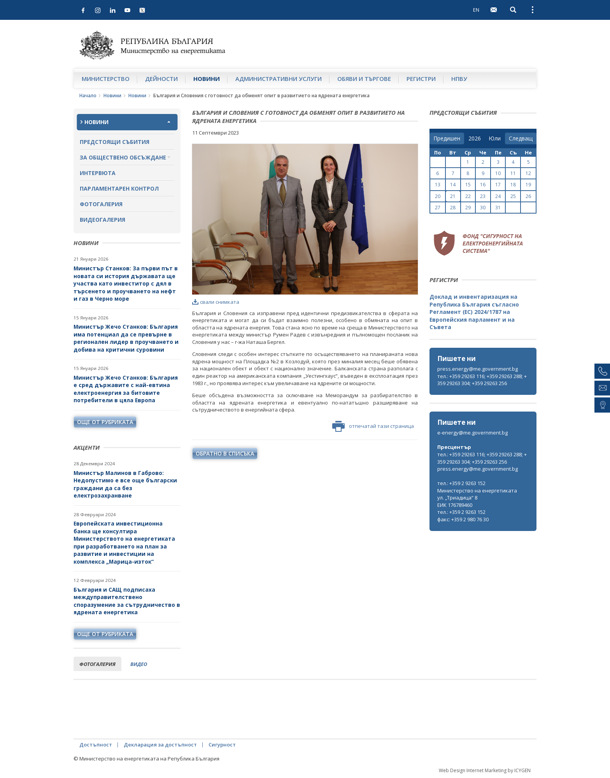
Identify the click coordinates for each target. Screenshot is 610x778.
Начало (87, 95)
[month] (495, 138)
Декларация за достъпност (160, 744)
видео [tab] (138, 664)
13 (437, 184)
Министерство (106, 78)
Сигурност (222, 744)
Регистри (421, 78)
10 (498, 173)
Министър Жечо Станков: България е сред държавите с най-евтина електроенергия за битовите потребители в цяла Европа (126, 389)
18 (513, 184)
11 (513, 173)
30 (483, 207)
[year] (474, 138)
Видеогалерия (102, 219)
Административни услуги (278, 78)
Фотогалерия (101, 204)
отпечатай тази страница (373, 426)
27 (437, 207)
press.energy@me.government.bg (477, 368)
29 (468, 207)
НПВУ (459, 78)
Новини (206, 78)
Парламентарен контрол (119, 188)
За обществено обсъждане (123, 157)
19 (528, 184)
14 (453, 184)
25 (513, 196)
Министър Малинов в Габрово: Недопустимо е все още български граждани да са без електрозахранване (125, 484)
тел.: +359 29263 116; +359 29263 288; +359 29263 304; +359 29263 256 (482, 380)
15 (468, 184)
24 (498, 196)
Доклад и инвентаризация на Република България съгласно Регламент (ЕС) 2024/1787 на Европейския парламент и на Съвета (474, 312)
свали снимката (215, 301)
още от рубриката (105, 422)
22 (468, 196)
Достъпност (95, 744)
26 (528, 196)
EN (476, 9)
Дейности (161, 78)
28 (453, 207)
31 (498, 207)
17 (498, 184)
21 (453, 196)
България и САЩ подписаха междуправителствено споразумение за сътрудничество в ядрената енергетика (127, 601)
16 (483, 184)
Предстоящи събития (114, 141)
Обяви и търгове (364, 78)
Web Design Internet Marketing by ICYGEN (485, 770)
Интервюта (98, 173)
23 (483, 196)
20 (437, 196)
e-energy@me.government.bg (472, 432)
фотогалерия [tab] (97, 664)
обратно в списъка (225, 453)
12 (528, 173)
